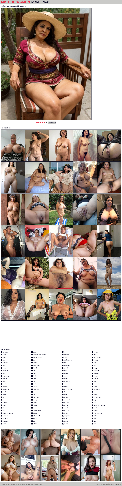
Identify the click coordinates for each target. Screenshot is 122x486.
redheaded (96, 357)
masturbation (67, 360)
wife (94, 421)
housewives (36, 410)
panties (65, 413)
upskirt (95, 408)
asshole (4, 362)
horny (34, 405)
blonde (4, 386)
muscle (65, 373)
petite (64, 418)
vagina (95, 410)
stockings (96, 389)
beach (4, 368)
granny (34, 392)
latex (33, 421)
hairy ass (35, 397)
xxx (94, 424)
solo (94, 386)
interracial (35, 416)
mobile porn (66, 365)
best (3, 373)
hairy (33, 394)
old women (66, 392)
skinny (95, 378)
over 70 (65, 410)
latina (34, 424)
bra (3, 397)
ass (3, 360)
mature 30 (66, 400)
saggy (95, 360)
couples (4, 416)
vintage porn (97, 413)
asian (3, 357)
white (94, 418)
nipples (65, 378)
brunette (4, 400)
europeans (35, 365)
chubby (4, 405)
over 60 (65, 408)
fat (33, 370)
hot (33, 408)
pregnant (65, 421)
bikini (3, 381)
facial (34, 368)
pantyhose (66, 416)
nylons (65, 386)
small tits (96, 384)
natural (65, 376)
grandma (35, 389)
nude (64, 384)
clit (3, 410)
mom (64, 370)
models (65, 368)
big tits (4, 378)
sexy (94, 368)
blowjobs (5, 389)
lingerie (65, 357)
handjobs (35, 400)
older (64, 394)
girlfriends (35, 384)
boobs (4, 392)
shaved (95, 370)
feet (33, 373)
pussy (95, 352)
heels (34, 402)
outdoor (65, 397)
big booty (5, 376)
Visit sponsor (52, 122)
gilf (33, 381)
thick (94, 394)
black (3, 384)
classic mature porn (8, 408)
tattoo (95, 392)
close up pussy (7, 413)
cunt (3, 424)
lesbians (65, 354)
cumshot (4, 421)
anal (3, 354)
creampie (5, 418)
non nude (66, 381)
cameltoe (5, 402)
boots (3, 394)
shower (95, 373)
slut (94, 381)
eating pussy (36, 357)
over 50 (65, 405)
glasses (34, 386)
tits (94, 402)
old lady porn (67, 389)
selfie (94, 362)
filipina (34, 376)
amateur (4, 352)
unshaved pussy (98, 405)
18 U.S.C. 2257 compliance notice (31, 484)
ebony (34, 360)
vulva (94, 416)
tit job (95, 400)
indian (34, 413)
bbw (3, 365)
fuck (33, 378)
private (65, 424)
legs (64, 352)
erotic (34, 362)
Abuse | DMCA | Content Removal (11, 484)
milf (64, 362)
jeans (34, 418)
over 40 (65, 402)
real (94, 354)
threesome (96, 397)
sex (94, 365)
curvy (34, 352)
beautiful (4, 370)
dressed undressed (38, 354)
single (95, 376)
